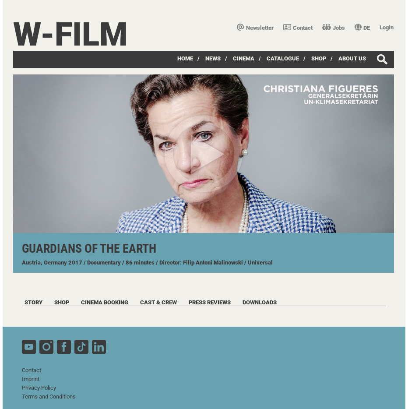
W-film (70, 34)
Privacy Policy (39, 387)
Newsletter (255, 28)
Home (185, 58)
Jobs (333, 28)
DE (362, 28)
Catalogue (283, 58)
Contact (298, 28)
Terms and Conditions (49, 396)
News (213, 58)
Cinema (243, 58)
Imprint (30, 379)
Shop (318, 58)
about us (352, 58)
